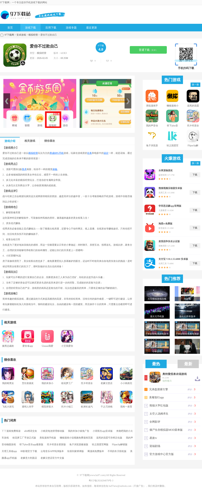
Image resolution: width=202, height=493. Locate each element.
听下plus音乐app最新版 (31, 444)
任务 (89, 153)
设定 (106, 153)
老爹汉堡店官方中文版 (52, 458)
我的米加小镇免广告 (78, 431)
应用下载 (50, 27)
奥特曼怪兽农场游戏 (174, 374)
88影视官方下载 (29, 451)
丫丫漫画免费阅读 (11, 431)
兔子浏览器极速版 (78, 444)
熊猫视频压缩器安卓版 (170, 188)
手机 (61, 153)
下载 (195, 174)
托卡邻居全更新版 (56, 444)
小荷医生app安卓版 (103, 431)
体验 (55, 169)
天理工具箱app (9, 451)
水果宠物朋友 (166, 170)
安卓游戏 (21, 35)
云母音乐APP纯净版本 (52, 451)
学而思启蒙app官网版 (170, 206)
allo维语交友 (30, 431)
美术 (24, 169)
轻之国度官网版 (100, 444)
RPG (56, 153)
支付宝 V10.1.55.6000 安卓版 (173, 259)
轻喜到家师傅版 (75, 451)
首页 (10, 27)
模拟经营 (33, 35)
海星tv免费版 (165, 223)
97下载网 (9, 35)
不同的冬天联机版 (117, 451)
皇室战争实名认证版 (169, 241)
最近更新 (91, 27)
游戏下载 (30, 27)
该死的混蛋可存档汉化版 (109, 437)
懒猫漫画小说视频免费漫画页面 (76, 437)
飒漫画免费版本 (96, 451)
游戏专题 (71, 27)
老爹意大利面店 (29, 458)
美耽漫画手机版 (48, 437)
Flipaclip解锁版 (119, 444)
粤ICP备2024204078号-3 (101, 480)
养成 (52, 153)
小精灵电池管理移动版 (52, 431)
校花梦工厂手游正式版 (24, 437)
